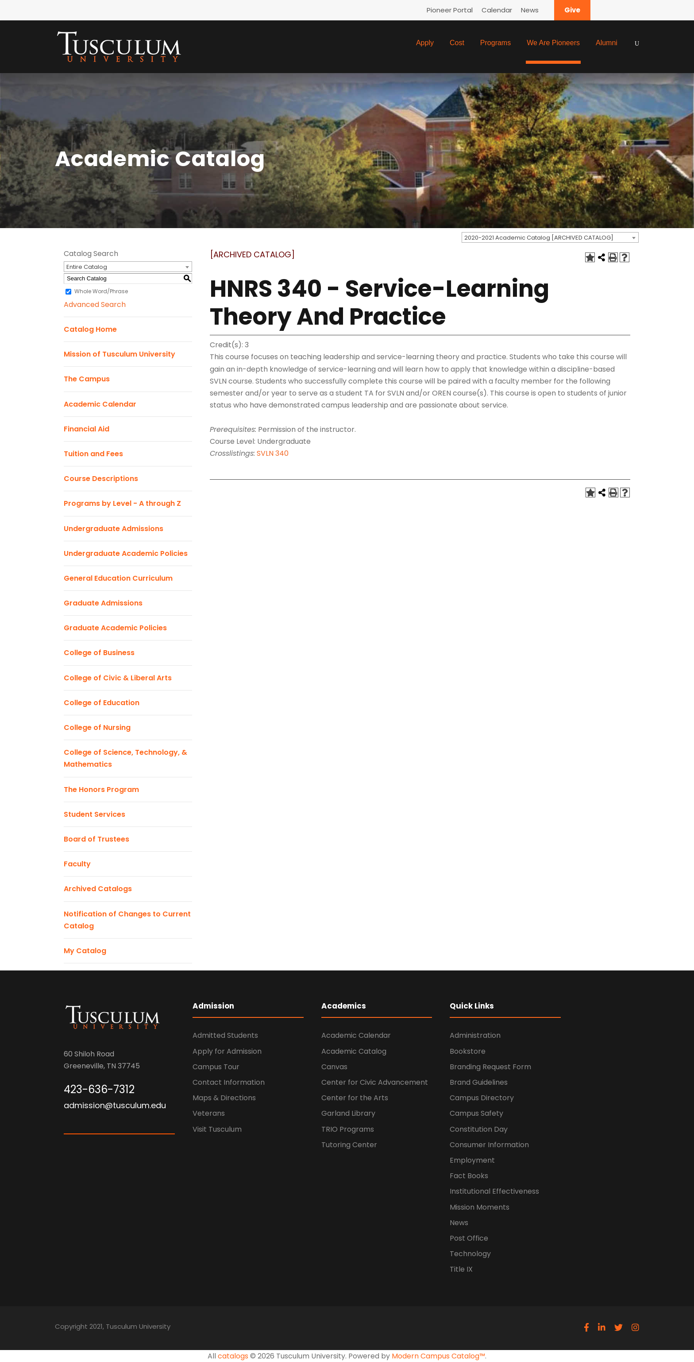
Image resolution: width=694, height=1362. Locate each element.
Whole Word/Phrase (101, 291)
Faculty (77, 864)
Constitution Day (479, 1129)
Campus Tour (216, 1067)
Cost (457, 43)
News (530, 10)
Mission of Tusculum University (119, 354)
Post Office (469, 1238)
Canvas (334, 1067)
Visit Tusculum (217, 1129)
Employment (472, 1160)
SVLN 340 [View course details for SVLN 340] (273, 453)
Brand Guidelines (479, 1082)
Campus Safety (476, 1113)
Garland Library (348, 1113)
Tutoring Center (349, 1145)
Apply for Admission (227, 1051)
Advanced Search (95, 304)
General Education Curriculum (118, 578)
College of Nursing (97, 727)
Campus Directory (482, 1098)
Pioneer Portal (450, 10)
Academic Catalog (353, 1051)
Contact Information (229, 1082)
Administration (475, 1035)
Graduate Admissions (103, 603)
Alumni (606, 43)
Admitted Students (225, 1035)
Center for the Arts (354, 1098)
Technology (470, 1254)
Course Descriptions (101, 478)
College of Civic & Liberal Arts (118, 678)
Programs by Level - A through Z (122, 503)
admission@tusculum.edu (115, 1105)
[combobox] (550, 237)
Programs (495, 43)
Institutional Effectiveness (494, 1191)
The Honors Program (101, 789)
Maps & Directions (224, 1098)
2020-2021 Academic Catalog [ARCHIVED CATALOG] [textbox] (538, 237)
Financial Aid (86, 429)
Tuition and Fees (93, 454)
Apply (425, 43)
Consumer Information (489, 1145)
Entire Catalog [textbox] (86, 267)
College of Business (99, 653)
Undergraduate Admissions (113, 529)
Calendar (497, 10)
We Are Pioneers (553, 43)
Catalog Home (90, 329)
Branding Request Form (490, 1067)
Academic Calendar (100, 404)
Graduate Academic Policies (115, 628)
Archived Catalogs (98, 889)
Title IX (461, 1269)
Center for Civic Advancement (374, 1082)
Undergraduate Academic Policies (126, 553)
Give (572, 10)
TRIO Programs (347, 1129)
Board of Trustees (96, 839)
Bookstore (468, 1051)
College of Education (101, 703)
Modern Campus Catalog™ (438, 1356)
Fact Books (469, 1176)
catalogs (233, 1356)
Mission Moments (479, 1207)
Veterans (209, 1113)
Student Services (94, 814)
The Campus (87, 379)
